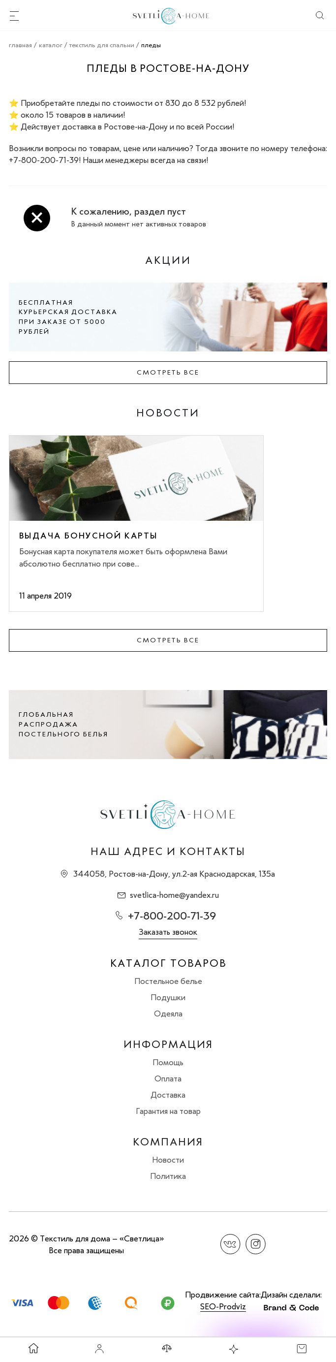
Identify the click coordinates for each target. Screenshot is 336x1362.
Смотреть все (168, 372)
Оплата (168, 1078)
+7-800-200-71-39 (172, 915)
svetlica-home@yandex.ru (174, 895)
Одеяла (168, 1013)
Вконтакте (230, 1244)
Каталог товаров (168, 963)
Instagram (255, 1244)
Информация (168, 1044)
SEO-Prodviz (223, 1306)
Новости (168, 1160)
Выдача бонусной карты (88, 535)
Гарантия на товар (168, 1111)
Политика (168, 1176)
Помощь (168, 1062)
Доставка (168, 1095)
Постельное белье (168, 981)
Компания (168, 1142)
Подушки (168, 997)
